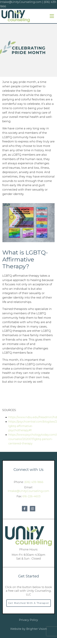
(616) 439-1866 (33, 482)
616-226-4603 (31, 496)
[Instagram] (32, 508)
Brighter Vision (36, 629)
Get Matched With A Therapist (28, 603)
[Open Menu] (52, 16)
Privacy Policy (28, 620)
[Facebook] (24, 508)
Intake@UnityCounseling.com (28, 491)
